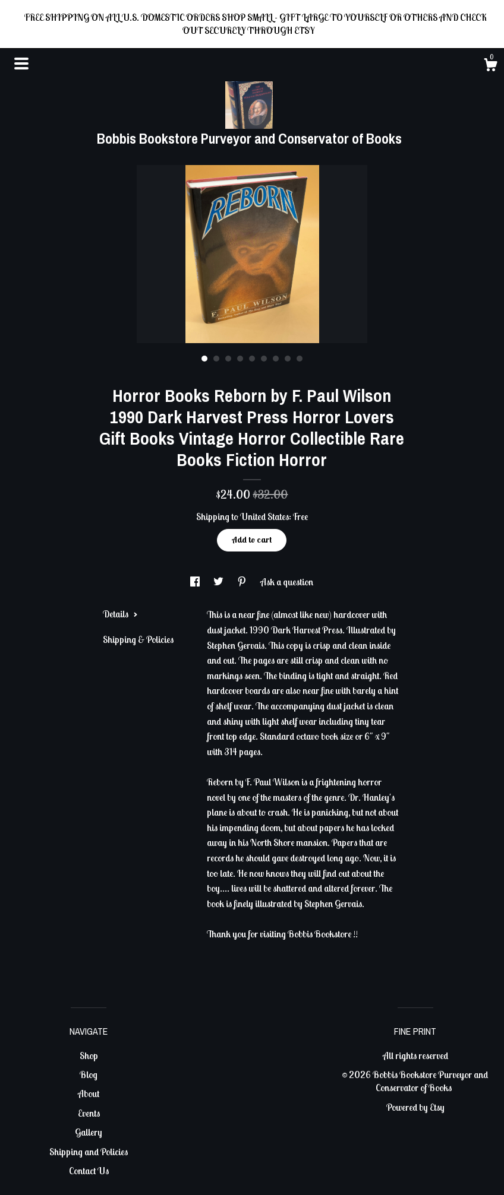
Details (120, 614)
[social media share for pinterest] (242, 582)
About (88, 1093)
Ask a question (286, 582)
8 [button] (288, 359)
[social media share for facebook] (195, 582)
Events (89, 1113)
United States (264, 516)
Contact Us (89, 1171)
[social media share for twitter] (219, 582)
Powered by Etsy (415, 1107)
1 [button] (204, 359)
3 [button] (228, 359)
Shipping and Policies (88, 1152)
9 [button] (300, 359)
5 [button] (252, 359)
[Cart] (490, 66)
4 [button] (240, 359)
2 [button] (216, 359)
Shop (89, 1055)
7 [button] (276, 359)
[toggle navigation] (21, 63)
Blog (88, 1074)
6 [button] (264, 359)
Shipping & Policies (138, 639)
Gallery (88, 1132)
